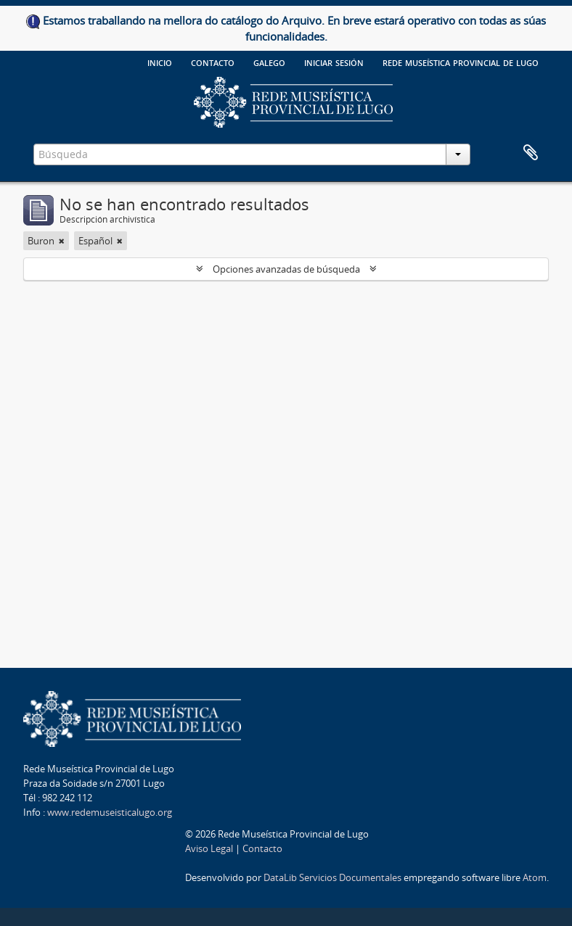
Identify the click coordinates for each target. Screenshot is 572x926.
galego (269, 62)
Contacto (212, 62)
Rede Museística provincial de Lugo (461, 62)
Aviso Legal (209, 848)
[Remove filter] (62, 240)
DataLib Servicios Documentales (332, 877)
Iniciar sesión (334, 62)
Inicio (159, 62)
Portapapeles (530, 153)
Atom (535, 877)
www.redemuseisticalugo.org (109, 812)
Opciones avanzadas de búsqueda (286, 269)
